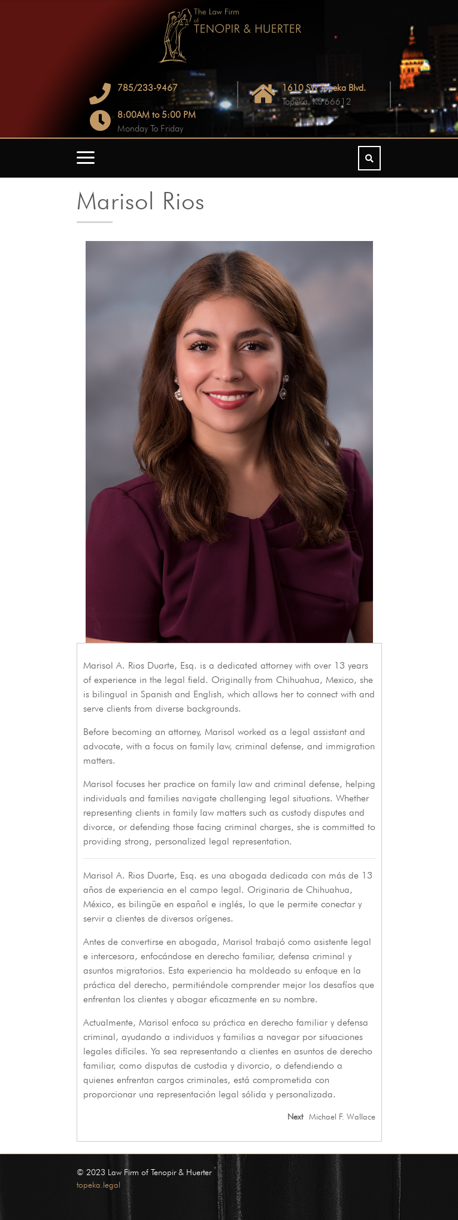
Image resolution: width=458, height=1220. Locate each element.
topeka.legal (98, 1185)
